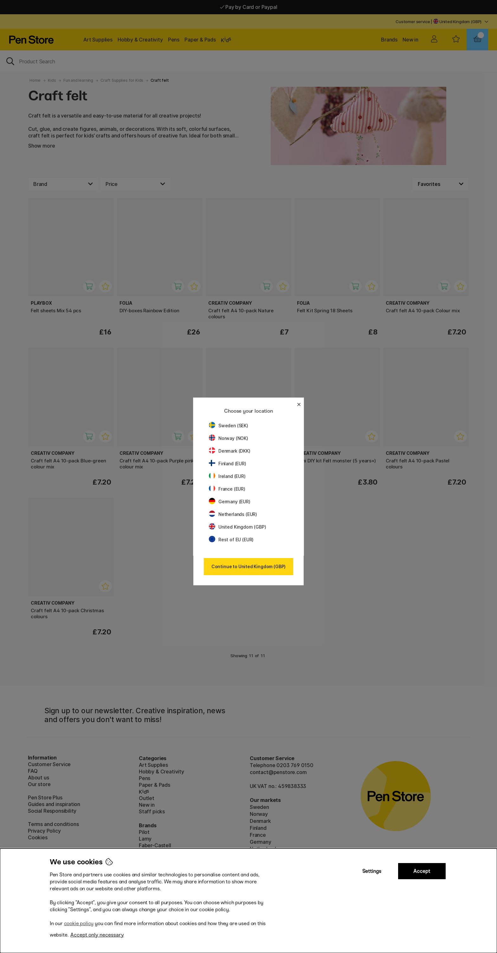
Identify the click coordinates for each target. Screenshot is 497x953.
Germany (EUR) (229, 501)
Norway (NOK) (228, 438)
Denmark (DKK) (229, 451)
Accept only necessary (97, 935)
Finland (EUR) (227, 463)
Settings (371, 871)
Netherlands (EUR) (233, 514)
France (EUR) (227, 489)
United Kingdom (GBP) (237, 527)
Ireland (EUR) (227, 476)
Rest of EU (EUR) (231, 539)
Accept (421, 871)
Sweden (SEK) (228, 425)
